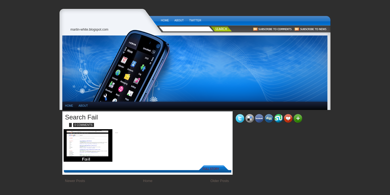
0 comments (83, 124)
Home (165, 20)
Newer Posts (75, 181)
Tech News (110, 19)
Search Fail (81, 117)
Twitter (195, 20)
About (179, 20)
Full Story (211, 168)
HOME (69, 105)
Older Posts (219, 181)
